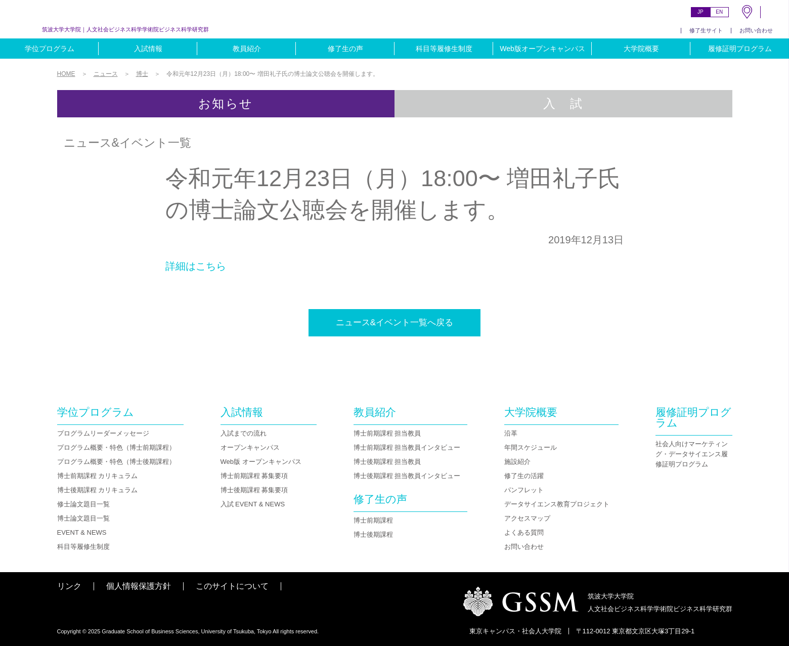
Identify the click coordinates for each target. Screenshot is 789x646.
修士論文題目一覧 (83, 504)
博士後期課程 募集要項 (254, 490)
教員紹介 (247, 49)
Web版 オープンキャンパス (261, 461)
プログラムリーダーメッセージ (103, 433)
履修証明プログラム (740, 49)
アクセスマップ (527, 518)
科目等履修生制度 (444, 49)
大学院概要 (641, 49)
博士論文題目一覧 (83, 518)
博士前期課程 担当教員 (387, 433)
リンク (69, 586)
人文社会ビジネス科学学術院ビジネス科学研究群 (125, 29)
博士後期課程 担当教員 (387, 461)
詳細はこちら (195, 266)
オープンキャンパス (250, 447)
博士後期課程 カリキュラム (97, 490)
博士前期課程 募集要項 (254, 476)
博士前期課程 (373, 520)
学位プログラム (49, 49)
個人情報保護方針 (138, 586)
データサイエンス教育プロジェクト (556, 504)
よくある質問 (524, 532)
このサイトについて (232, 586)
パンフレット (524, 490)
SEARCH (775, 12)
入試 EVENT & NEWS (253, 504)
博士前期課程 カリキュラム (97, 476)
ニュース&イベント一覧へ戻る (394, 322)
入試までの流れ (244, 433)
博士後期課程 (373, 534)
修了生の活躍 (524, 476)
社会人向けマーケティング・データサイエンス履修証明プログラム (691, 454)
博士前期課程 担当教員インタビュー (407, 447)
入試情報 (148, 49)
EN (719, 12)
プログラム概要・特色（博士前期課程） (116, 447)
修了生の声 (345, 49)
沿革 (510, 433)
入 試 (563, 103)
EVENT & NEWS (82, 532)
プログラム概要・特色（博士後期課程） (116, 461)
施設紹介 (517, 461)
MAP (747, 12)
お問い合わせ (756, 30)
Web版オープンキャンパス (542, 49)
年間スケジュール (530, 447)
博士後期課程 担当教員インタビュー (407, 476)
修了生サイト (706, 30)
